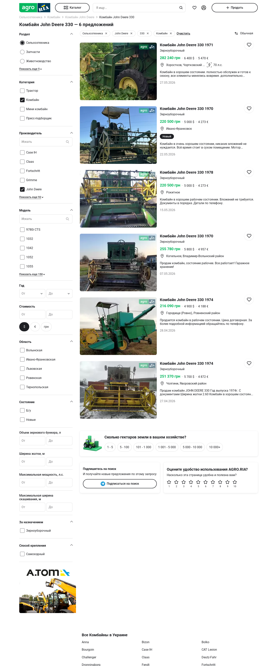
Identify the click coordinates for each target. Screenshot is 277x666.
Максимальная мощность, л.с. (41, 474)
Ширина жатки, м (32, 454)
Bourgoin (88, 649)
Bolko (205, 642)
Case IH (147, 649)
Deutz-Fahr (209, 657)
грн (46, 326)
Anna (85, 642)
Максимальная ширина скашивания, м (36, 497)
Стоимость (27, 306)
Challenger (89, 657)
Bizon (145, 642)
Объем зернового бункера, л (40, 432)
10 (235, 484)
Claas (145, 657)
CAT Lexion (209, 649)
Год (21, 285)
